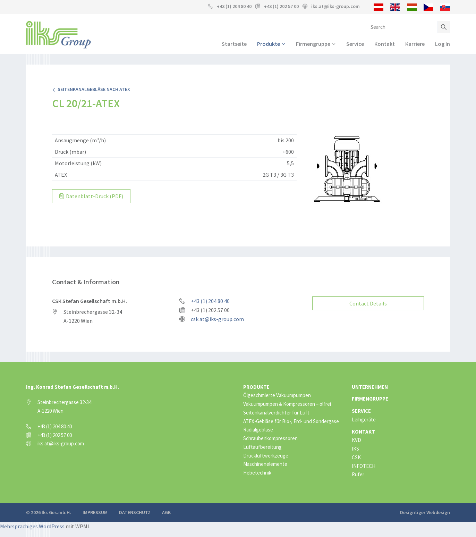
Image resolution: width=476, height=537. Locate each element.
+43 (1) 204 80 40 (234, 6)
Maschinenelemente (265, 463)
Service (355, 44)
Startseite (234, 44)
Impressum (95, 512)
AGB (166, 512)
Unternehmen (370, 386)
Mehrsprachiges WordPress (32, 525)
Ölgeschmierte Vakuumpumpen (277, 394)
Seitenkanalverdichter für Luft (276, 411)
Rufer (358, 473)
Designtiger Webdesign (425, 512)
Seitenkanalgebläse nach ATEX (91, 89)
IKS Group (58, 35)
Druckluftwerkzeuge (265, 454)
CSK (356, 456)
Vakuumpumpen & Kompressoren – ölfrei (287, 403)
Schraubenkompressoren (270, 437)
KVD (356, 439)
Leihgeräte (364, 418)
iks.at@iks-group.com (335, 6)
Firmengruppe (313, 44)
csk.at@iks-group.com (217, 318)
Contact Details (368, 302)
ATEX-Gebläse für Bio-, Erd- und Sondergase (291, 420)
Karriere (415, 44)
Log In (442, 44)
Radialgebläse (258, 429)
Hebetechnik (257, 472)
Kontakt (384, 44)
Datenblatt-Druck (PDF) (91, 196)
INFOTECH (363, 465)
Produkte (268, 44)
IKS (355, 448)
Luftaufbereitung (262, 446)
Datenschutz (135, 512)
